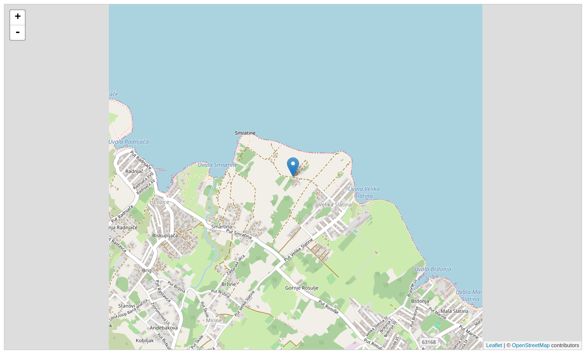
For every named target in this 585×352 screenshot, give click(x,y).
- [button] (17, 32)
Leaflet (494, 345)
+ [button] (18, 17)
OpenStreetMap (531, 345)
